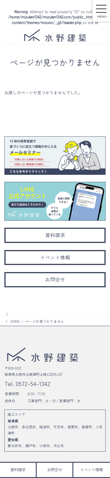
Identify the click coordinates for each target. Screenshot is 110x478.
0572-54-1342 (32, 383)
